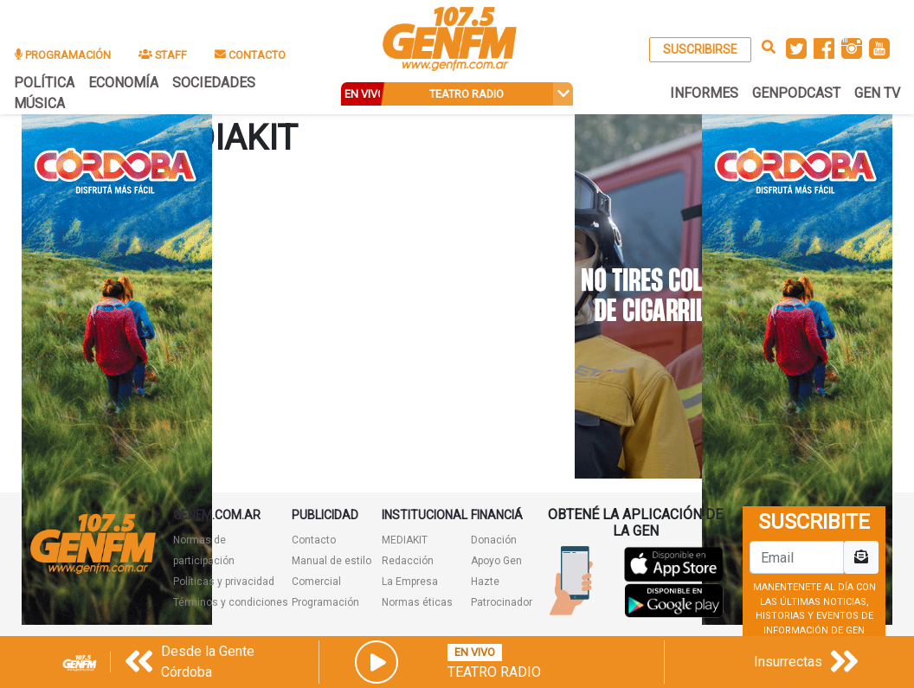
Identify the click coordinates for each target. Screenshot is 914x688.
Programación (325, 602)
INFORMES (704, 93)
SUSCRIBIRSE (700, 49)
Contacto (314, 540)
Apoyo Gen (496, 561)
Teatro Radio (494, 672)
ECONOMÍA (123, 82)
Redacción (408, 561)
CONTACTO (250, 54)
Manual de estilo (331, 561)
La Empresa (410, 581)
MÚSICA (39, 103)
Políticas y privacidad (223, 581)
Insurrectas (788, 661)
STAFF (162, 54)
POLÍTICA (44, 82)
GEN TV (877, 93)
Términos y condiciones (230, 602)
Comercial (316, 581)
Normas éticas (417, 602)
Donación (494, 540)
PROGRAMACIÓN (63, 54)
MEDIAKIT (405, 540)
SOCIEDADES (213, 82)
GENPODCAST (796, 93)
